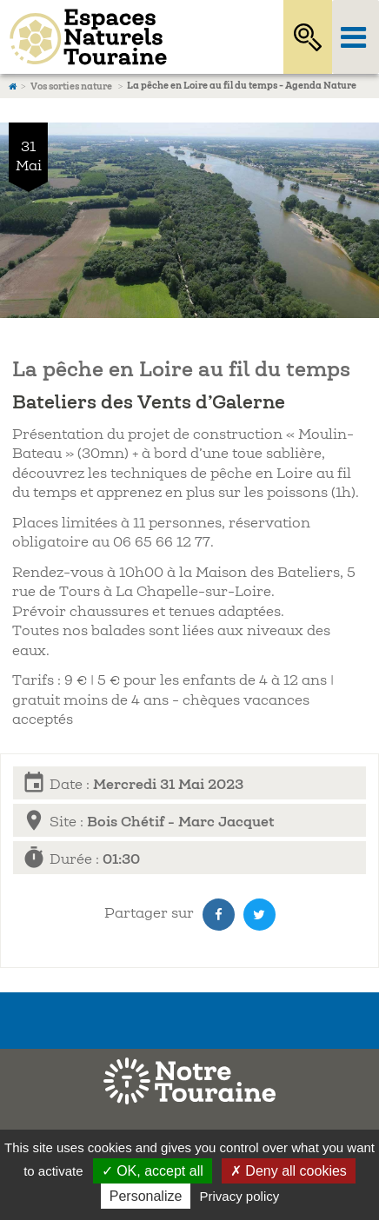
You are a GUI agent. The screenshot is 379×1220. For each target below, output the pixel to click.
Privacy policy (240, 1196)
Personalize (146, 1196)
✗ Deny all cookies (288, 1171)
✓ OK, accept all (152, 1171)
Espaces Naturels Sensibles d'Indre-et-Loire (122, 37)
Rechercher (307, 37)
